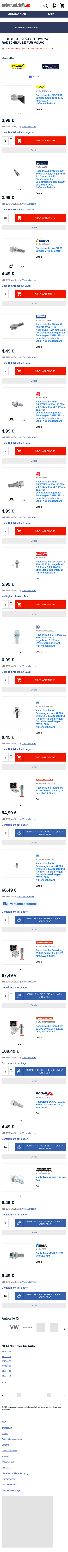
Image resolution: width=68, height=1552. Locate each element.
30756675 (6, 1361)
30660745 (6, 1366)
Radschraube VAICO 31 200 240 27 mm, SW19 (49, 249)
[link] (17, 97)
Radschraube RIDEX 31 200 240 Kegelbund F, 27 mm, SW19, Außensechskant (49, 99)
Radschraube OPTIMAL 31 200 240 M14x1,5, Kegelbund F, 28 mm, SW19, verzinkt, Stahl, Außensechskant (51, 640)
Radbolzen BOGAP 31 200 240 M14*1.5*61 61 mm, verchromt (50, 1104)
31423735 (6, 1356)
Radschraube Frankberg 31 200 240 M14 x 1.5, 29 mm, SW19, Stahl (49, 790)
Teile (51, 14)
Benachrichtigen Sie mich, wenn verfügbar (44, 833)
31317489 (6, 1371)
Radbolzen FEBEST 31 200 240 (51, 1179)
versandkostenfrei (25, 896)
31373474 (6, 1376)
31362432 (6, 1352)
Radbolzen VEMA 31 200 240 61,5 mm (49, 1254)
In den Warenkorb (44, 140)
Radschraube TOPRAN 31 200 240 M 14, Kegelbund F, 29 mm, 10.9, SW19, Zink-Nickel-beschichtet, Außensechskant (50, 567)
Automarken (17, 14)
